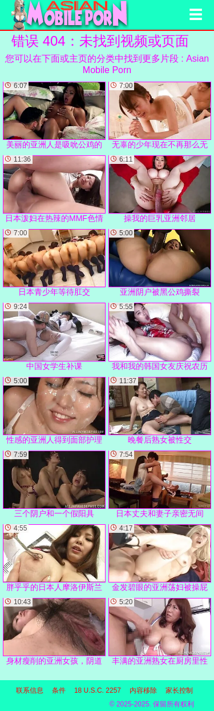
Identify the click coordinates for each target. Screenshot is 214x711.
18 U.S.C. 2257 (97, 690)
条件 (59, 690)
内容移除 (143, 690)
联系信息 (29, 690)
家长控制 (179, 690)
